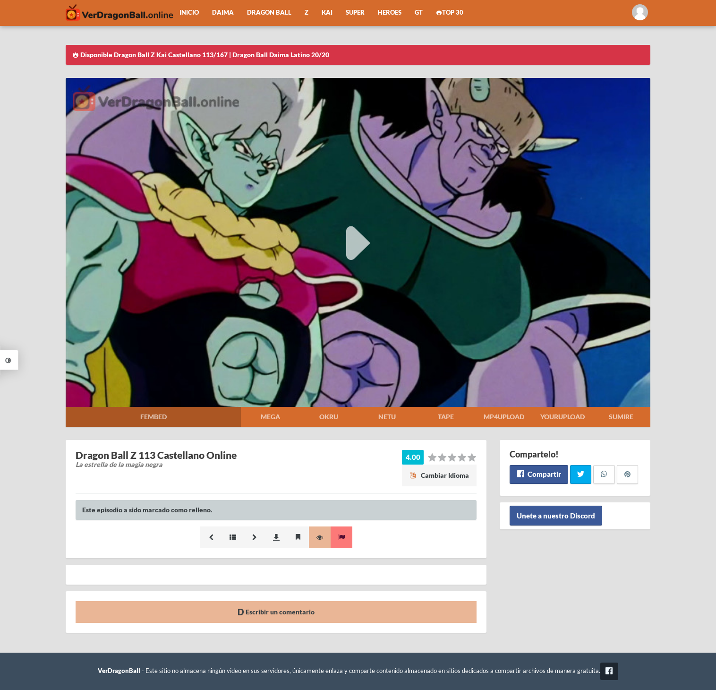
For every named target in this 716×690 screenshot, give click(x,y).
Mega (270, 417)
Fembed (153, 417)
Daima (223, 12)
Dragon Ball (269, 12)
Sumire (621, 417)
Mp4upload (504, 417)
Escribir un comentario (276, 612)
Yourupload (562, 417)
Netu (387, 417)
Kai (327, 12)
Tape (446, 417)
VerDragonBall (119, 670)
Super (355, 12)
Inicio (189, 12)
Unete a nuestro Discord (556, 515)
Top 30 (449, 12)
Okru (328, 417)
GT (419, 12)
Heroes (389, 12)
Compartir (539, 474)
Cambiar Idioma (439, 475)
